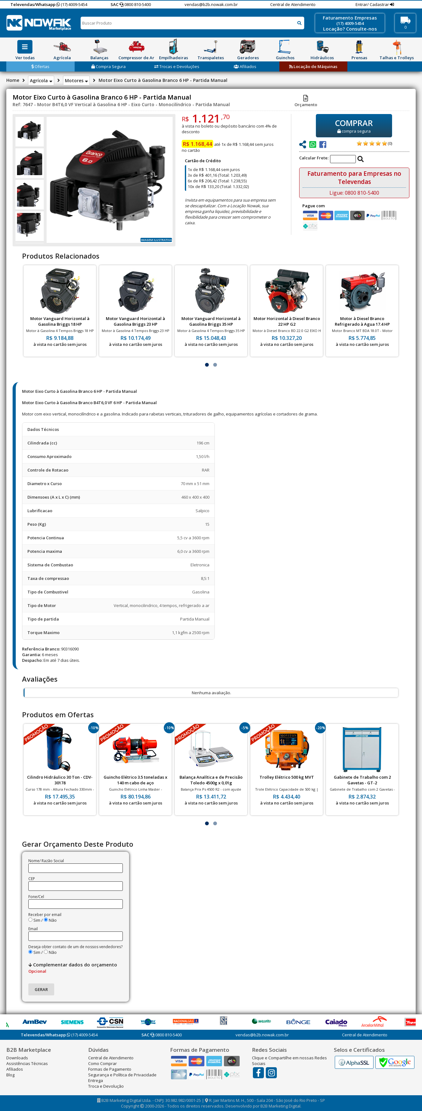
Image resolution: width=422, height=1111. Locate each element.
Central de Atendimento (293, 4)
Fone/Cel (36, 896)
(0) (390, 143)
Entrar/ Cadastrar (373, 4)
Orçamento (305, 101)
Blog (10, 1075)
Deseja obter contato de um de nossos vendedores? (75, 946)
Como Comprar (102, 1063)
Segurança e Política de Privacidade (122, 1075)
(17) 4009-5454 (71, 4)
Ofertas (40, 66)
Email (33, 928)
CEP (31, 878)
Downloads (17, 1058)
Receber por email (44, 914)
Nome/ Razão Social (46, 860)
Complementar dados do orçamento (72, 967)
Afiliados (245, 66)
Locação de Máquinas (313, 66)
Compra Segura (108, 66)
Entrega (95, 1080)
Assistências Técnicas (27, 1063)
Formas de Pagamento (109, 1069)
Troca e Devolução (106, 1086)
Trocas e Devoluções (176, 66)
